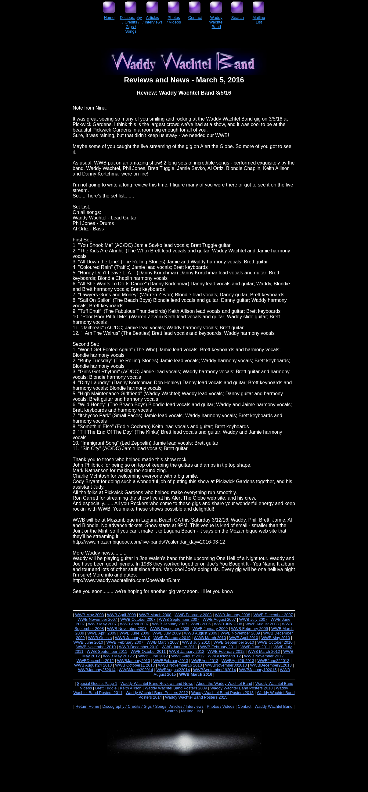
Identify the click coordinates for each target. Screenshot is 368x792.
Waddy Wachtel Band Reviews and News (157, 683)
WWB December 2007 (273, 615)
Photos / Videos (221, 706)
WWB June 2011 (255, 647)
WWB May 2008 (89, 615)
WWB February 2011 (218, 647)
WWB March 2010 (210, 637)
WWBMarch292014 (136, 669)
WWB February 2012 (225, 651)
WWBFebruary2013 (170, 660)
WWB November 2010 (96, 647)
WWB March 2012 (264, 651)
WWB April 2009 (101, 633)
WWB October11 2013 (135, 665)
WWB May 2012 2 (119, 656)
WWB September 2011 (107, 651)
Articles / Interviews (186, 706)
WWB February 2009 (249, 628)
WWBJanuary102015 (258, 669)
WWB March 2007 (162, 642)
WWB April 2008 (121, 615)
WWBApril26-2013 (238, 660)
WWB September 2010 (234, 642)
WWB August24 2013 (93, 665)
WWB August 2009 (200, 633)
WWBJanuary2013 (133, 660)
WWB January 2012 (186, 651)
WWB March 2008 (155, 615)
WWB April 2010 (243, 637)
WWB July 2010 (196, 642)
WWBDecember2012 (95, 660)
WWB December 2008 (169, 628)
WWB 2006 (201, 624)
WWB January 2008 (232, 615)
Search (171, 711)
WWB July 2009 (167, 633)
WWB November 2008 (126, 628)
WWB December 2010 (138, 647)
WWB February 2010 (171, 637)
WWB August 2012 (187, 656)
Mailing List (191, 711)
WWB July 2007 (253, 619)
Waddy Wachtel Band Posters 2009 (176, 688)
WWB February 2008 (193, 615)
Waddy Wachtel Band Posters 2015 (196, 697)
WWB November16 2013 (180, 665)
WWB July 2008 (228, 624)
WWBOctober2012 (224, 656)
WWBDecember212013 (271, 665)
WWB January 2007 (169, 624)
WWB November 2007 (97, 619)
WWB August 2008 (262, 624)
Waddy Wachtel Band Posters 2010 (241, 688)
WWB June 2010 (88, 642)
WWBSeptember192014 (214, 669)
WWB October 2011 (148, 651)
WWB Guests (100, 637)
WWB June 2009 (135, 633)
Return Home (87, 706)
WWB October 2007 (138, 619)
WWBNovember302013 (226, 665)
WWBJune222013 (274, 660)
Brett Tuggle (106, 688)
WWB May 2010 (275, 637)
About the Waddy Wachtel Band (224, 683)
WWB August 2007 (219, 619)
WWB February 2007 (124, 642)
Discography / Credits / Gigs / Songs (135, 706)
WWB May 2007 (102, 624)
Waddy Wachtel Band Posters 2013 (222, 692)
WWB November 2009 (240, 633)
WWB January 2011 (179, 647)
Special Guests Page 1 (97, 683)
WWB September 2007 (179, 619)
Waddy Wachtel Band (273, 706)
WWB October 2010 (275, 642)
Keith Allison (131, 688)
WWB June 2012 (153, 656)
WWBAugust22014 (173, 669)
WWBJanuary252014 (97, 669)
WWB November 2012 (263, 656)
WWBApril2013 (204, 660)
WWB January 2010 (132, 637)
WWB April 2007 (134, 624)
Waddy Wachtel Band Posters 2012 (157, 692)
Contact (244, 706)
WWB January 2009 (210, 628)
